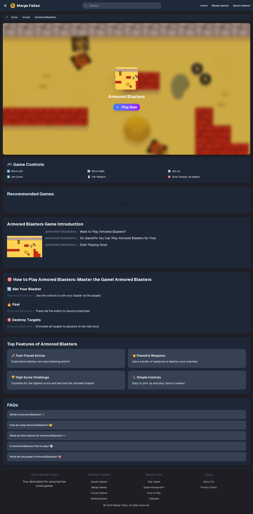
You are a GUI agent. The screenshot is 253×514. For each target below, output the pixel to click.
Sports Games (241, 5)
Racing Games (117, 498)
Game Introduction (170, 487)
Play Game (170, 481)
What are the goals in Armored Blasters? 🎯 (143, 456)
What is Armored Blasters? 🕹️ (143, 414)
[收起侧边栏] (41, 17)
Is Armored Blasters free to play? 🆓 (143, 446)
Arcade (60, 17)
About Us (223, 481)
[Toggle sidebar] (5, 5)
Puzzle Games (117, 493)
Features (170, 498)
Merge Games (220, 5)
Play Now (143, 107)
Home (204, 5)
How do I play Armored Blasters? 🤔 (143, 425)
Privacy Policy (223, 487)
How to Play (170, 493)
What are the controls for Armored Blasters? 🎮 (143, 435)
